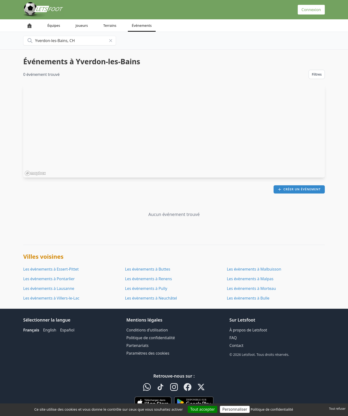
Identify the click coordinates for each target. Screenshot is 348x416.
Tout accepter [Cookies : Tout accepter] (202, 409)
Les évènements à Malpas (250, 278)
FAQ (233, 337)
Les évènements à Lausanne (48, 288)
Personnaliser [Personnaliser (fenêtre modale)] (234, 409)
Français (31, 330)
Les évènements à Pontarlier (49, 278)
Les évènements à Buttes (147, 269)
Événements (142, 25)
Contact (236, 345)
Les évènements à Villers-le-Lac (51, 298)
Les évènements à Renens (148, 278)
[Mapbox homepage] (35, 173)
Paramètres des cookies (147, 353)
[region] (174, 131)
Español (67, 330)
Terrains (109, 25)
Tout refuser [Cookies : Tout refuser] (337, 409)
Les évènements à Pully (146, 288)
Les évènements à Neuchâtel (151, 298)
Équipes (53, 25)
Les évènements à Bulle (248, 298)
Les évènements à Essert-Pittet (51, 269)
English (49, 330)
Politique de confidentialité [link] (272, 409)
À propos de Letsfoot (248, 330)
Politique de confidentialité (150, 337)
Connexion (311, 9)
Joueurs (82, 25)
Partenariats (137, 345)
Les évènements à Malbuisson (254, 269)
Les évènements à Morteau (251, 288)
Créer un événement (299, 189)
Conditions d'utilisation (147, 330)
